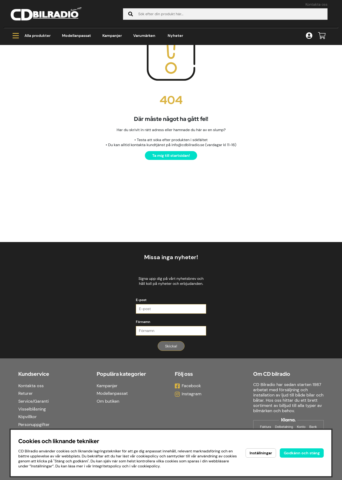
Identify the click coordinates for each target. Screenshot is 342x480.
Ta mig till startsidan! (171, 213)
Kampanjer (112, 35)
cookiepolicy (149, 466)
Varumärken (144, 35)
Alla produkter (32, 35)
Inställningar (261, 452)
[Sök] (225, 14)
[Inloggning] (309, 35)
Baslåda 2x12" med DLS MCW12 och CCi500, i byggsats (151, 64)
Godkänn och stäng (302, 452)
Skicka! (171, 403)
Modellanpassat (76, 35)
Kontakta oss (316, 4)
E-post (141, 357)
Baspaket (82, 64)
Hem (19, 64)
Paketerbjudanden (48, 64)
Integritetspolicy (106, 466)
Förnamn (143, 379)
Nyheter (175, 35)
